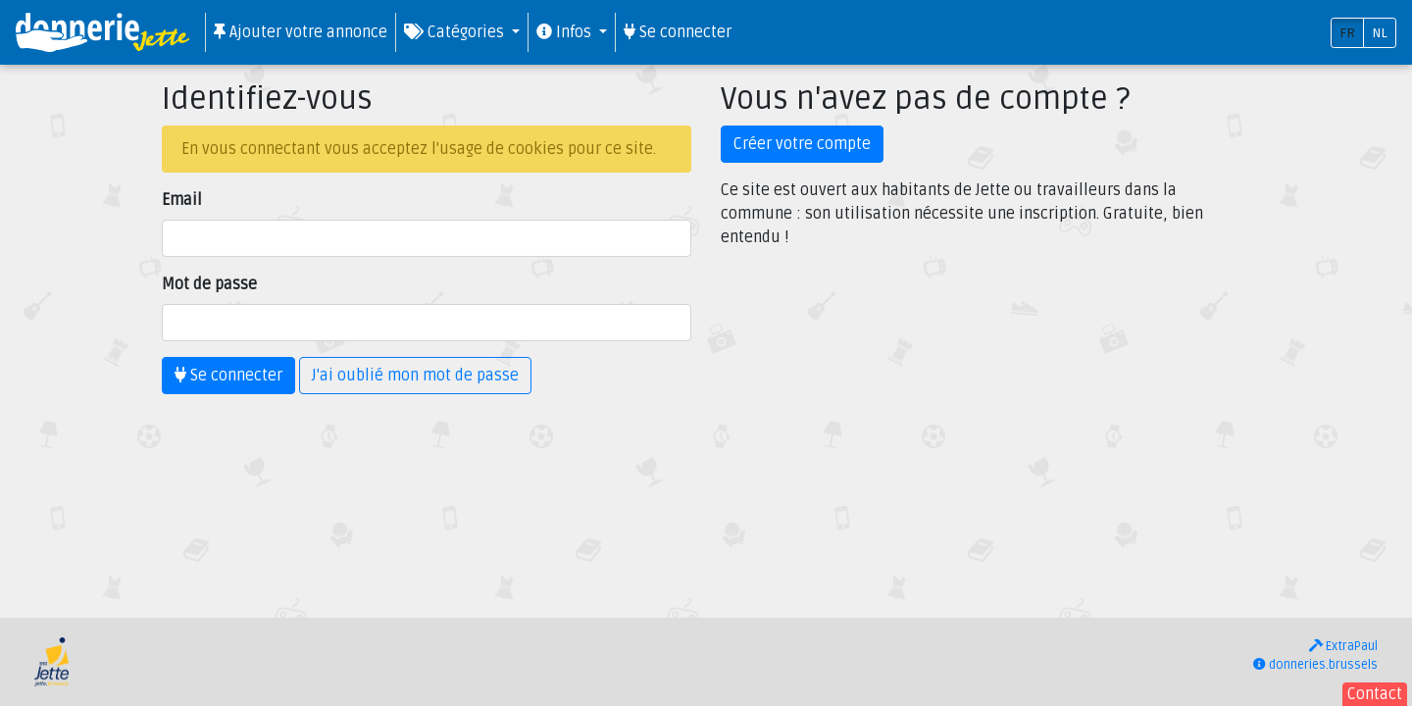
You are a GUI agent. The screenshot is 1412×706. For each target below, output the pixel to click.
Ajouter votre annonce (300, 32)
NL (1379, 33)
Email (182, 200)
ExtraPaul (1343, 646)
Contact (1374, 694)
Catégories (456, 32)
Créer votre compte (802, 144)
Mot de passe (209, 284)
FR (1347, 33)
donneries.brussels (1315, 665)
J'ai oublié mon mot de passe (415, 375)
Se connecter (677, 32)
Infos (565, 32)
